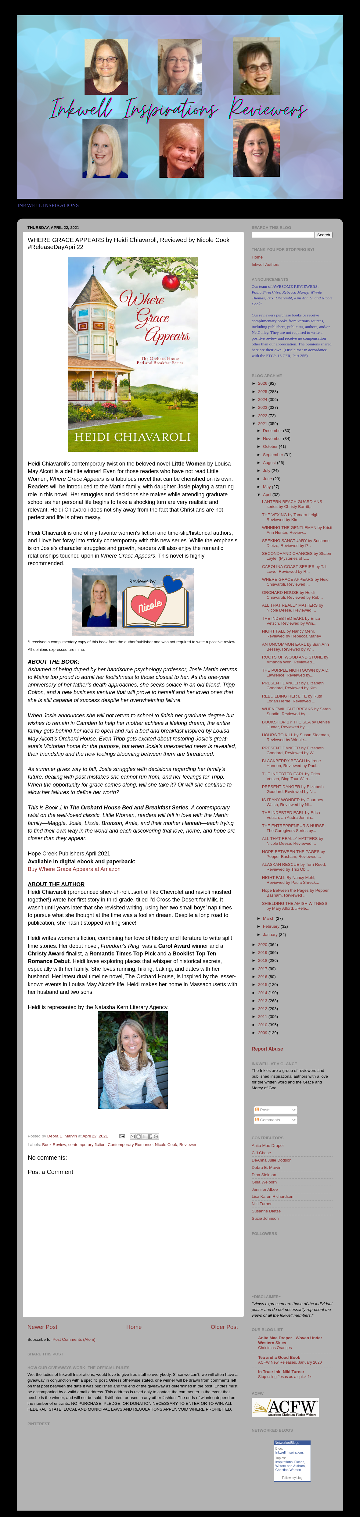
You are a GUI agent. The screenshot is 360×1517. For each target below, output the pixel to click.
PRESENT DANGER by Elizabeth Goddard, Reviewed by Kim (293, 685)
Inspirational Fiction (289, 1462)
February (272, 926)
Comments (267, 1120)
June (268, 479)
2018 (263, 960)
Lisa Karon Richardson (272, 1196)
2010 (263, 1025)
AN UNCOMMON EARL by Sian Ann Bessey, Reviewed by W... (295, 646)
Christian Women (288, 1470)
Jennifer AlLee (265, 1189)
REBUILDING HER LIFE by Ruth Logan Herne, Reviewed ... (292, 698)
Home (134, 1327)
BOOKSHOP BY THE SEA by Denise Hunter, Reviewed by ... (296, 724)
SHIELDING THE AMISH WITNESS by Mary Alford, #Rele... (294, 906)
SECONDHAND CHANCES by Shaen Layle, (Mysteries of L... (296, 556)
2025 (263, 391)
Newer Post (42, 1327)
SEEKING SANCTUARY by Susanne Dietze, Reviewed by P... (296, 543)
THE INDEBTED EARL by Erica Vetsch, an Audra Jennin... (291, 815)
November (273, 438)
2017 (263, 968)
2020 (263, 944)
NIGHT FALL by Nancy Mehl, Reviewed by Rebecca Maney (291, 633)
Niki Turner (262, 1203)
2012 (263, 1008)
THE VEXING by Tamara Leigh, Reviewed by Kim (291, 517)
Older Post (224, 1327)
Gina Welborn (264, 1182)
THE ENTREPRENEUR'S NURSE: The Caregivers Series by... (294, 828)
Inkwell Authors (265, 264)
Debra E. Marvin (267, 1167)
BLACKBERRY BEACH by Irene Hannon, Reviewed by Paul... (291, 763)
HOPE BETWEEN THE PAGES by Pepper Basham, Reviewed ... (293, 854)
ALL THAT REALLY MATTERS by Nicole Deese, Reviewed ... (292, 607)
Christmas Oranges (275, 1347)
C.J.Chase (261, 1153)
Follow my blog (292, 1478)
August (270, 462)
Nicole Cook (166, 1144)
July (267, 470)
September (273, 454)
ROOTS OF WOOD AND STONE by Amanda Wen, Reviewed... (295, 659)
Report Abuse (267, 1048)
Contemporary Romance (130, 1144)
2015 (263, 984)
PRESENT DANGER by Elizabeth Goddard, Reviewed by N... (293, 789)
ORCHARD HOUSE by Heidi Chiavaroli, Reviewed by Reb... (292, 595)
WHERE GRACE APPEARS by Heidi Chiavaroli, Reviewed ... (295, 582)
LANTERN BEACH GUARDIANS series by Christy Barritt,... (292, 504)
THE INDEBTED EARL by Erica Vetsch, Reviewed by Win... (291, 621)
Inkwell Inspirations (289, 1452)
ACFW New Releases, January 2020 (290, 1362)
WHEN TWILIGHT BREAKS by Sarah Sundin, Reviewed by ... (296, 711)
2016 (263, 976)
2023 (263, 407)
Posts (263, 1110)
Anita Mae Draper (268, 1145)
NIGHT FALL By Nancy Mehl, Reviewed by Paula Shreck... (290, 880)
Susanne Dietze (266, 1211)
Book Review (54, 1144)
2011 (263, 1016)
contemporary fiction (87, 1144)
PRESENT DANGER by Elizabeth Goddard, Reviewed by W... (293, 750)
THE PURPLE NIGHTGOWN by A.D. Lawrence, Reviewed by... (295, 672)
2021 (263, 423)
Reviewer (187, 1144)
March (269, 918)
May (267, 486)
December (273, 430)
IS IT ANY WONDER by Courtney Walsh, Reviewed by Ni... (292, 802)
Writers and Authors (290, 1466)
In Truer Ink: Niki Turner (281, 1371)
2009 (263, 1032)
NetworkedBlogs (287, 1442)
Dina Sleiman (264, 1175)
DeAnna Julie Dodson (272, 1160)
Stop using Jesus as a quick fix (284, 1376)
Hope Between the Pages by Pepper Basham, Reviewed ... (295, 893)
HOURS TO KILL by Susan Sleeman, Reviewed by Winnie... (296, 737)
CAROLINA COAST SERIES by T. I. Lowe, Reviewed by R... (295, 569)
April (267, 494)
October (271, 446)
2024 (263, 399)
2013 (263, 1000)
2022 (263, 415)
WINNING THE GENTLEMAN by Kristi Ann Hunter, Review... (297, 530)
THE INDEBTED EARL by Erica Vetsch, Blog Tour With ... (291, 776)
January (271, 934)
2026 (263, 383)
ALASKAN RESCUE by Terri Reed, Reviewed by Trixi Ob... (294, 867)
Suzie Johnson (265, 1218)
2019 (263, 952)
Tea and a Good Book (279, 1357)
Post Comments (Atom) (74, 1339)
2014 (263, 993)
